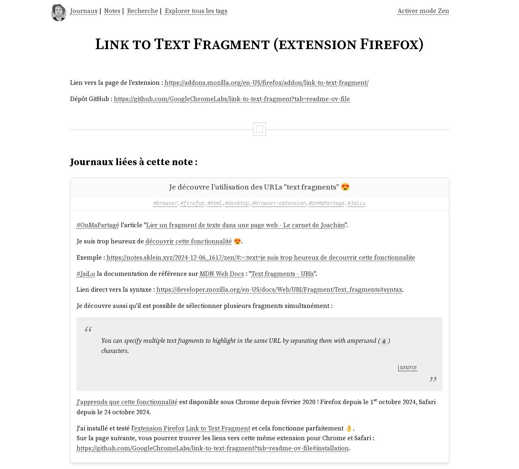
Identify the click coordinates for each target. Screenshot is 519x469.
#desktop (237, 203)
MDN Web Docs (222, 273)
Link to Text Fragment (218, 428)
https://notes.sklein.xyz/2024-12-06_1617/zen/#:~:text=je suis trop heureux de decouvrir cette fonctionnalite (261, 257)
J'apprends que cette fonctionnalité (127, 402)
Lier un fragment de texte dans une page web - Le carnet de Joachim (245, 225)
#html (214, 203)
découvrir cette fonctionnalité (189, 241)
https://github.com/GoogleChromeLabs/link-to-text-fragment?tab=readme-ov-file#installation (213, 448)
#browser (166, 203)
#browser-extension (279, 203)
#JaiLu (356, 203)
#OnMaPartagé (326, 203)
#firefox (192, 203)
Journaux (84, 10)
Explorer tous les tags (196, 10)
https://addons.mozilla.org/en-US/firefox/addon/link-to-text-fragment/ (267, 82)
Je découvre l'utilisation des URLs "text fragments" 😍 (259, 187)
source (408, 367)
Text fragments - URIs (282, 273)
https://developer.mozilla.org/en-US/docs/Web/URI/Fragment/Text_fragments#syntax (279, 289)
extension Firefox (159, 428)
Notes (112, 10)
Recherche (142, 10)
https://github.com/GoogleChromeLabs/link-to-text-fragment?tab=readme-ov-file (232, 99)
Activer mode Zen (423, 10)
